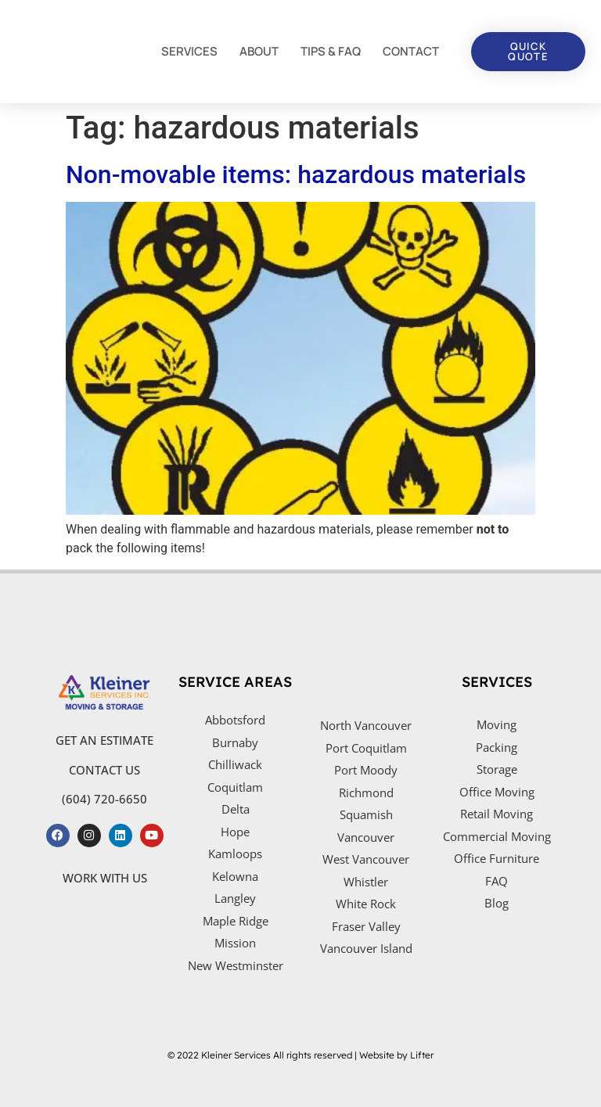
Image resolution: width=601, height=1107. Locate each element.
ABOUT (259, 51)
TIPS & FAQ (330, 51)
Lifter (422, 1055)
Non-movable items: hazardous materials (296, 174)
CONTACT (411, 51)
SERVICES (189, 51)
